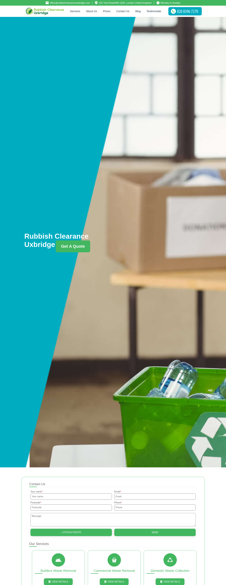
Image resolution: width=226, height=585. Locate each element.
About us (91, 11)
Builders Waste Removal (58, 571)
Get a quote (73, 246)
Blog (138, 11)
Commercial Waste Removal (114, 571)
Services (75, 11)
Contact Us (122, 11)
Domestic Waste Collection (170, 571)
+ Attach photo (71, 532)
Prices (106, 11)
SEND (155, 532)
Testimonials (154, 11)
